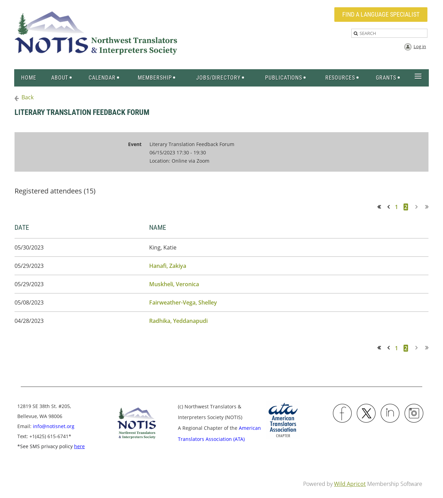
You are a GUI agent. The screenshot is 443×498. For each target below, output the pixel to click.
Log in (420, 46)
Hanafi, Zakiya (167, 266)
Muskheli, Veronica (174, 284)
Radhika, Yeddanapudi (178, 321)
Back (27, 97)
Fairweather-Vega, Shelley (183, 302)
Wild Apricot (350, 484)
